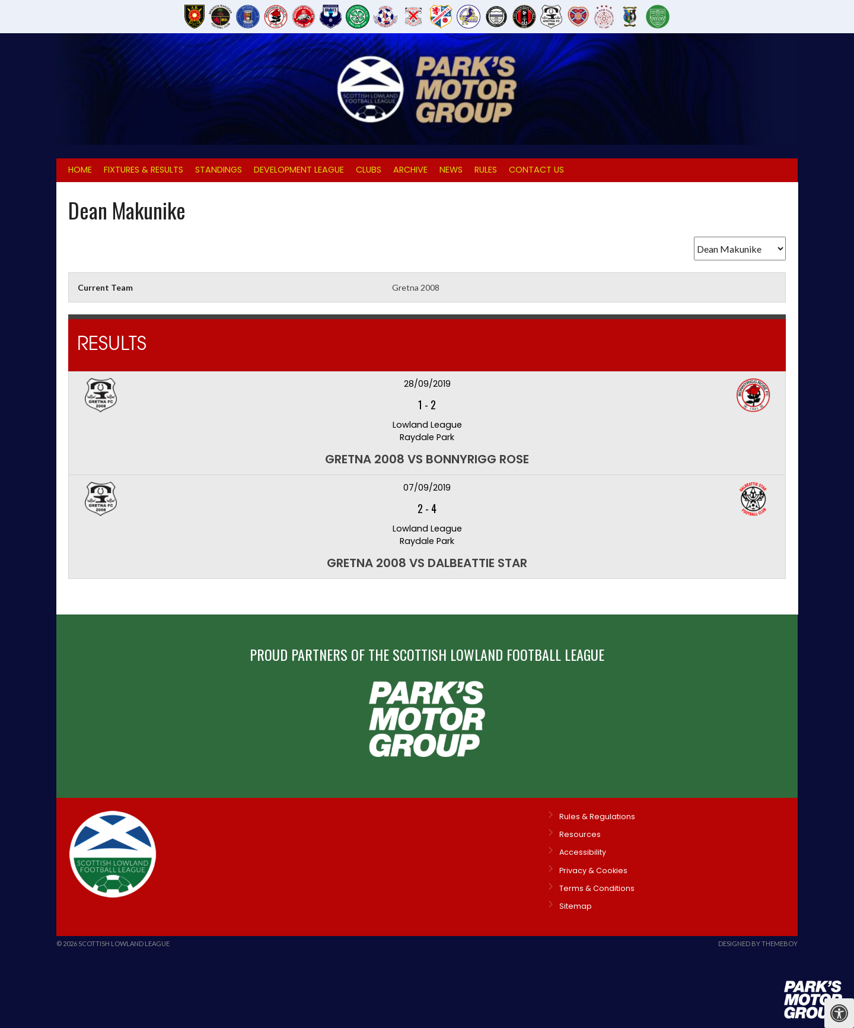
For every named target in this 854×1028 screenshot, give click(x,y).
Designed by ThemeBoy (758, 943)
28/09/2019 (427, 384)
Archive (410, 170)
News (451, 170)
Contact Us (536, 170)
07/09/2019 (427, 488)
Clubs (368, 170)
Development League (299, 170)
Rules (485, 170)
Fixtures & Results (143, 170)
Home (80, 170)
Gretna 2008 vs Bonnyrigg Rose (427, 459)
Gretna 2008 (415, 287)
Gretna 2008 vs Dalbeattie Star (427, 563)
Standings (218, 170)
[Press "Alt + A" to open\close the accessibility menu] (839, 1013)
